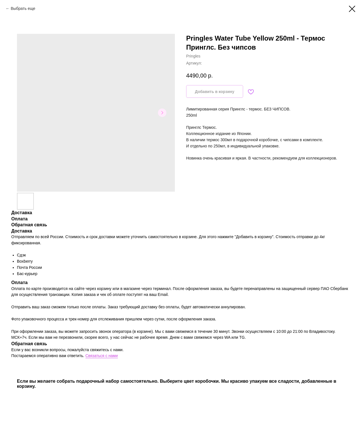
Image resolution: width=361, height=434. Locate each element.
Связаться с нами (101, 355)
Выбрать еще (23, 8)
